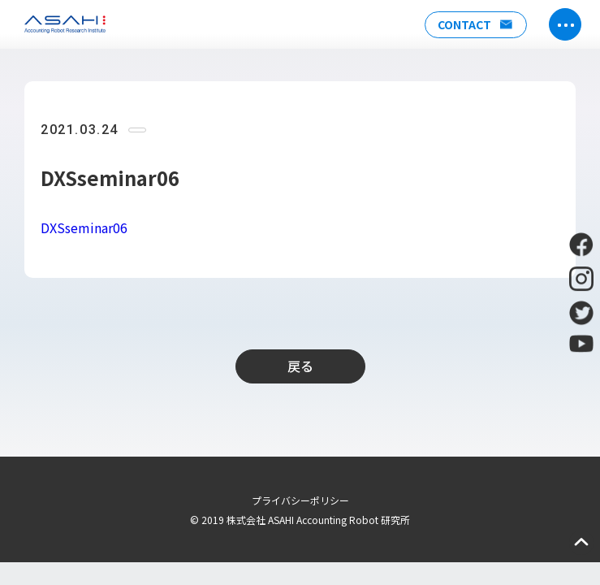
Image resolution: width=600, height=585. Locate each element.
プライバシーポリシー (300, 500)
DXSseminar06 (84, 227)
